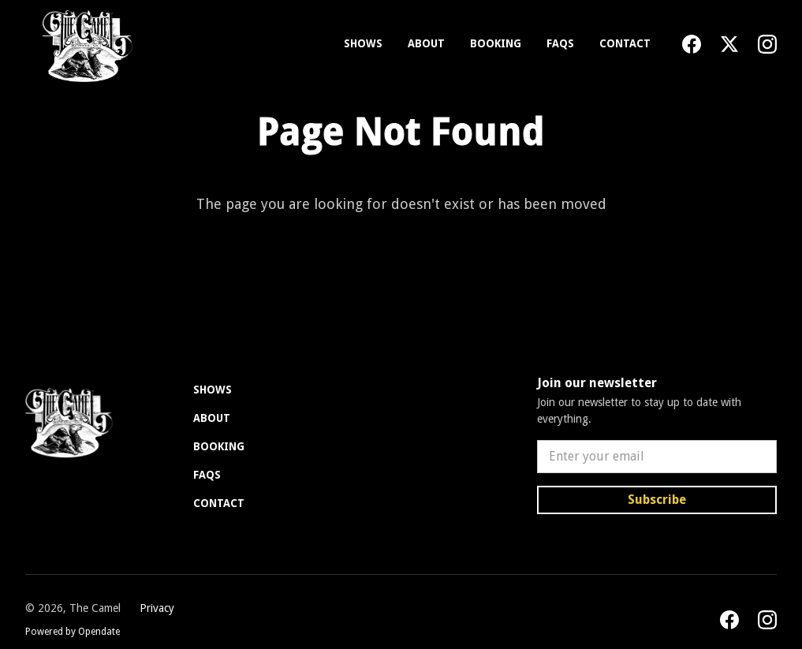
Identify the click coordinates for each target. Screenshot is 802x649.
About (426, 43)
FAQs (560, 43)
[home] (84, 44)
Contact (625, 43)
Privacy (157, 608)
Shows (363, 43)
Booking (495, 43)
